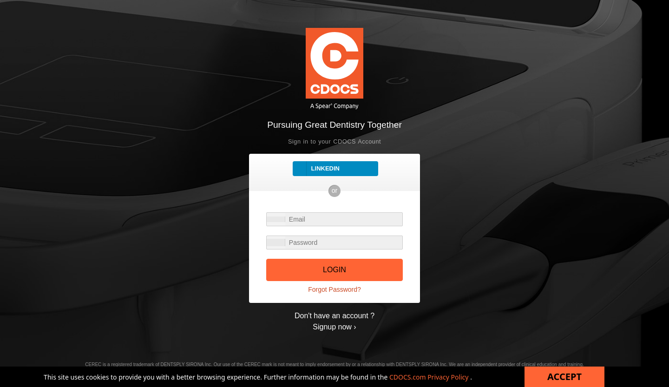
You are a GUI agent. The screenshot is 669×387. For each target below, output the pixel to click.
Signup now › (334, 327)
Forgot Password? (334, 289)
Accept (564, 376)
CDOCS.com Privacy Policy (429, 377)
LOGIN (334, 270)
